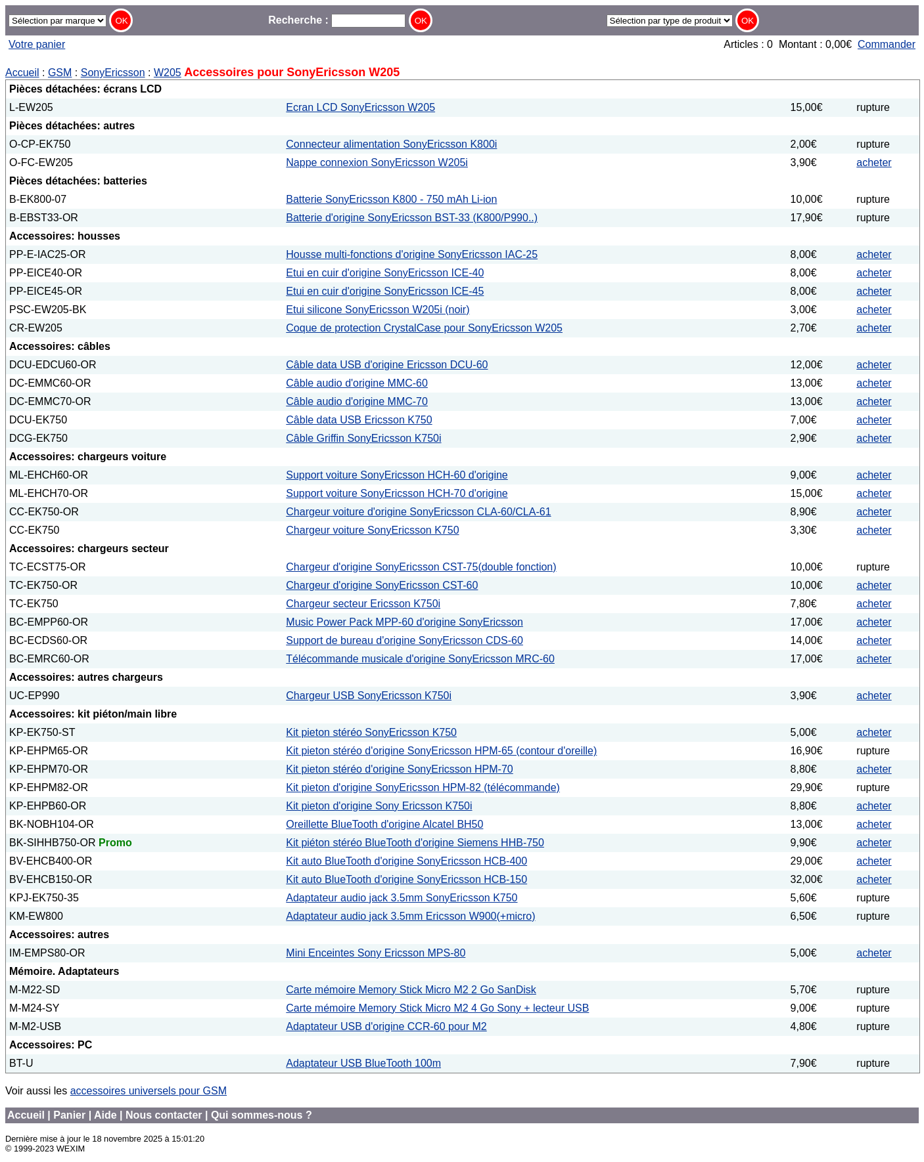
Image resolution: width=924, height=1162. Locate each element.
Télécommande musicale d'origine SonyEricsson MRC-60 (420, 658)
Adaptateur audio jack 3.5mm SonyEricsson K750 (401, 897)
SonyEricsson (113, 72)
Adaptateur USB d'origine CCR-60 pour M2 (386, 1026)
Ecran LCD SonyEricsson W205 (360, 107)
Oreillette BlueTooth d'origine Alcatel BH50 (384, 824)
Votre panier (37, 44)
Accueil (22, 72)
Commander (886, 44)
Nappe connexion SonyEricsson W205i (377, 162)
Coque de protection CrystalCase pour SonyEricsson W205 (424, 328)
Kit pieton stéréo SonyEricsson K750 (371, 732)
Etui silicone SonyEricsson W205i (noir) (377, 309)
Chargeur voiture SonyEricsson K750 (372, 530)
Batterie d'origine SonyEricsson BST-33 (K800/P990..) (412, 217)
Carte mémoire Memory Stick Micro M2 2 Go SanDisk (411, 989)
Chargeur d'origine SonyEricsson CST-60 (382, 585)
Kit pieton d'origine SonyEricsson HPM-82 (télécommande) (423, 787)
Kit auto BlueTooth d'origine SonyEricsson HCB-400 (406, 861)
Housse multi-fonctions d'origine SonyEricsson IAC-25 (412, 254)
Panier (69, 1115)
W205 (167, 72)
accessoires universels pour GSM (148, 1090)
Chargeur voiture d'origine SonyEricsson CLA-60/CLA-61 (418, 511)
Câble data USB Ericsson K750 (359, 419)
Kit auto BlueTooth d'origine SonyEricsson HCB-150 (406, 879)
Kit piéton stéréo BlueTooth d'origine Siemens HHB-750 (415, 842)
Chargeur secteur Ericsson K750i (363, 603)
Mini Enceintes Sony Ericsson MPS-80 (375, 952)
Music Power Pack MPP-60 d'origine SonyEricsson (404, 622)
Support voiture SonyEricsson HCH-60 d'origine (396, 475)
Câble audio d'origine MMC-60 (357, 383)
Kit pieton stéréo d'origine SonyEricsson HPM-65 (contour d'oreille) (441, 750)
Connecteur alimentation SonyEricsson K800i (391, 144)
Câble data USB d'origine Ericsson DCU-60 (387, 364)
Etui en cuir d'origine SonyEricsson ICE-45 (385, 291)
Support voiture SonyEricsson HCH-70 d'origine (396, 493)
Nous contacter (164, 1115)
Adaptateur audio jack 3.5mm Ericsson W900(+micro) (410, 916)
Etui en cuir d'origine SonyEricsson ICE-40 (385, 272)
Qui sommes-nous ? (261, 1115)
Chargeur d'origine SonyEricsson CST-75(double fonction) (421, 566)
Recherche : (336, 20)
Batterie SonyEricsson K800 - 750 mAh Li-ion (391, 199)
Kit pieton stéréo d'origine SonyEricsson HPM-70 (399, 769)
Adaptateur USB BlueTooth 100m (363, 1063)
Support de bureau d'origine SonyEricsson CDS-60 (404, 640)
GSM (60, 72)
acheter (873, 162)
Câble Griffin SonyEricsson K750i (363, 438)
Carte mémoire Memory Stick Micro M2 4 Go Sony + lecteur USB (437, 1008)
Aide (105, 1115)
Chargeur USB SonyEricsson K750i (368, 695)
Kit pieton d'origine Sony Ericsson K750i (379, 805)
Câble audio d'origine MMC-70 (357, 401)
